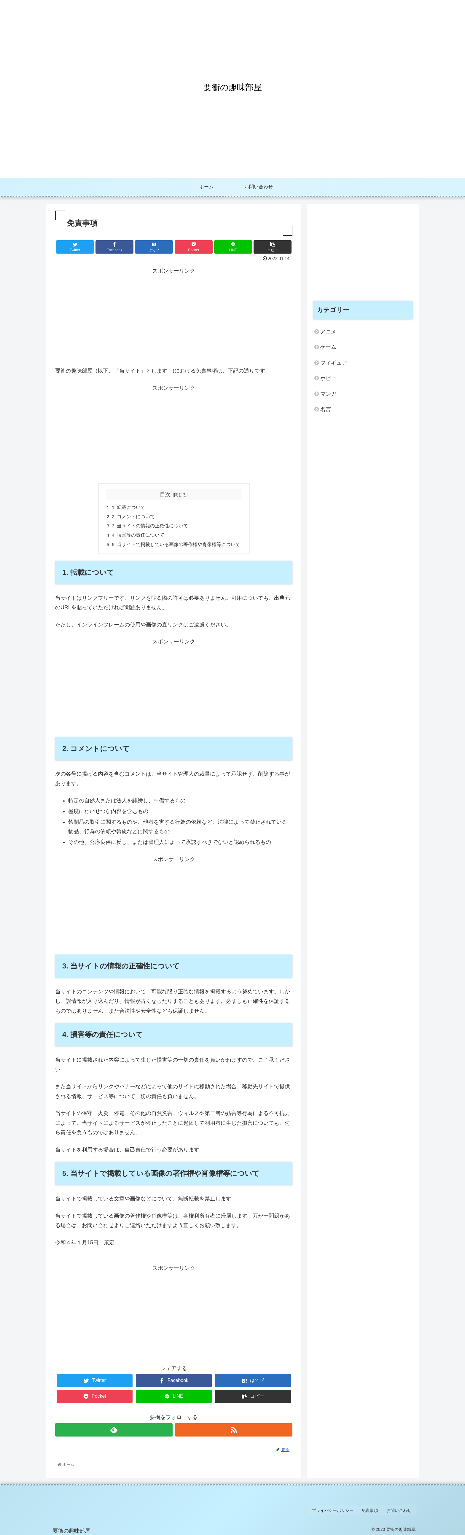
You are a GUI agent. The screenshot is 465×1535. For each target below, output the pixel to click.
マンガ (328, 394)
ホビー (328, 378)
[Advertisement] (173, 317)
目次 (165, 494)
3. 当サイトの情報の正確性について (150, 526)
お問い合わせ (400, 1511)
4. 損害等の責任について (138, 536)
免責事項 (373, 1511)
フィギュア (333, 363)
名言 (325, 409)
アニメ (328, 332)
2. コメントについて (133, 517)
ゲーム (328, 347)
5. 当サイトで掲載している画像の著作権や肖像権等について (176, 546)
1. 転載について (129, 507)
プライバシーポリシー (338, 1511)
